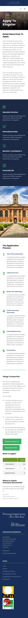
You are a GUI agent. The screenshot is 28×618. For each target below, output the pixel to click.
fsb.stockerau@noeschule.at (14, 3)
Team (4, 566)
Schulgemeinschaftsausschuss (12, 576)
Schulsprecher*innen (9, 571)
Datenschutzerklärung (9, 553)
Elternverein (6, 579)
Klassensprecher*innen (9, 574)
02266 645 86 (13, 2)
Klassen (5, 569)
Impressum (6, 551)
